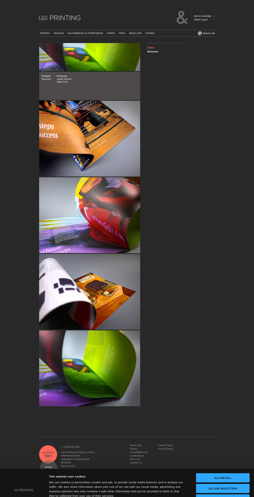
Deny (223, 473)
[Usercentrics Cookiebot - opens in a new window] (24, 490)
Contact (149, 33)
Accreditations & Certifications (85, 33)
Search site (206, 33)
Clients (111, 33)
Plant (122, 33)
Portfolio (45, 33)
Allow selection (223, 462)
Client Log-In (201, 19)
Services (59, 33)
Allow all (222, 452)
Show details (196, 489)
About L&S (135, 33)
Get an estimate (202, 16)
